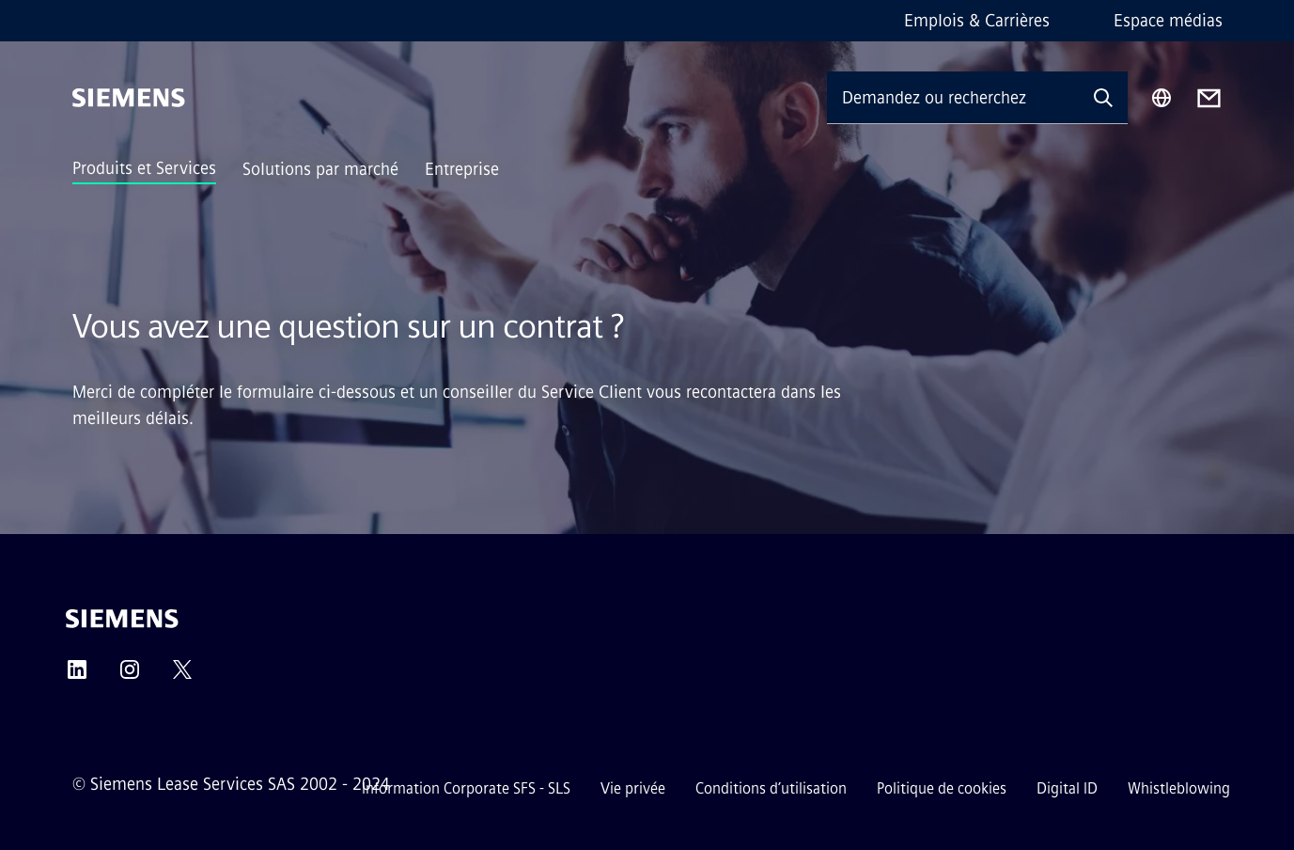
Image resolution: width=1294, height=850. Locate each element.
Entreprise (462, 169)
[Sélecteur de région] (1161, 97)
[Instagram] (129, 676)
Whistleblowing (1179, 788)
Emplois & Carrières (977, 20)
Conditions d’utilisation (771, 788)
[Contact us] (1209, 98)
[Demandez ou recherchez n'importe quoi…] (953, 97)
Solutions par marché (320, 169)
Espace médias (1168, 20)
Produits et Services (144, 168)
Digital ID (1067, 788)
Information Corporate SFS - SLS (466, 788)
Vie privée (632, 788)
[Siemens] (128, 97)
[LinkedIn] (77, 676)
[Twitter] (182, 676)
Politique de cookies (941, 788)
